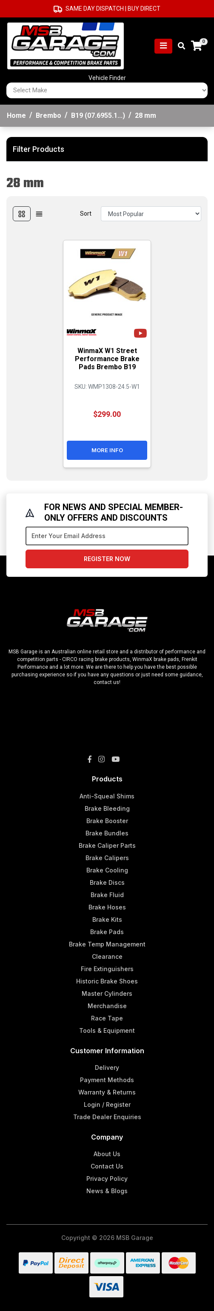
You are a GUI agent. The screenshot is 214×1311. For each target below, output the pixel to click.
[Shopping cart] (196, 46)
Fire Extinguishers (107, 968)
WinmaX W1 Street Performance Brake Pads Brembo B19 (107, 359)
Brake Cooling (107, 870)
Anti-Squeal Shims (107, 796)
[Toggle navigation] (163, 46)
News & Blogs (107, 1190)
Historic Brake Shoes (107, 981)
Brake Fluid (107, 894)
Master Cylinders (107, 993)
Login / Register (107, 1104)
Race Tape (107, 1018)
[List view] (39, 213)
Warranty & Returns (107, 1092)
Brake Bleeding (107, 808)
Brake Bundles (107, 833)
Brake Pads (107, 931)
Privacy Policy (107, 1178)
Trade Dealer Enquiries (107, 1116)
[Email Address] (107, 536)
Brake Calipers (107, 857)
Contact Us (107, 1166)
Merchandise (107, 1005)
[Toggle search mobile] (178, 46)
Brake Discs (107, 882)
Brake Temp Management (107, 944)
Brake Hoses (107, 907)
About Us (107, 1153)
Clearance (107, 956)
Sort (85, 213)
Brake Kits (107, 919)
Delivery (107, 1067)
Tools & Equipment (107, 1030)
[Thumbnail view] (22, 213)
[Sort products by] (151, 213)
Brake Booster (107, 820)
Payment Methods (107, 1079)
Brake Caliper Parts (107, 845)
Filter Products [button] (38, 149)
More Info (107, 450)
